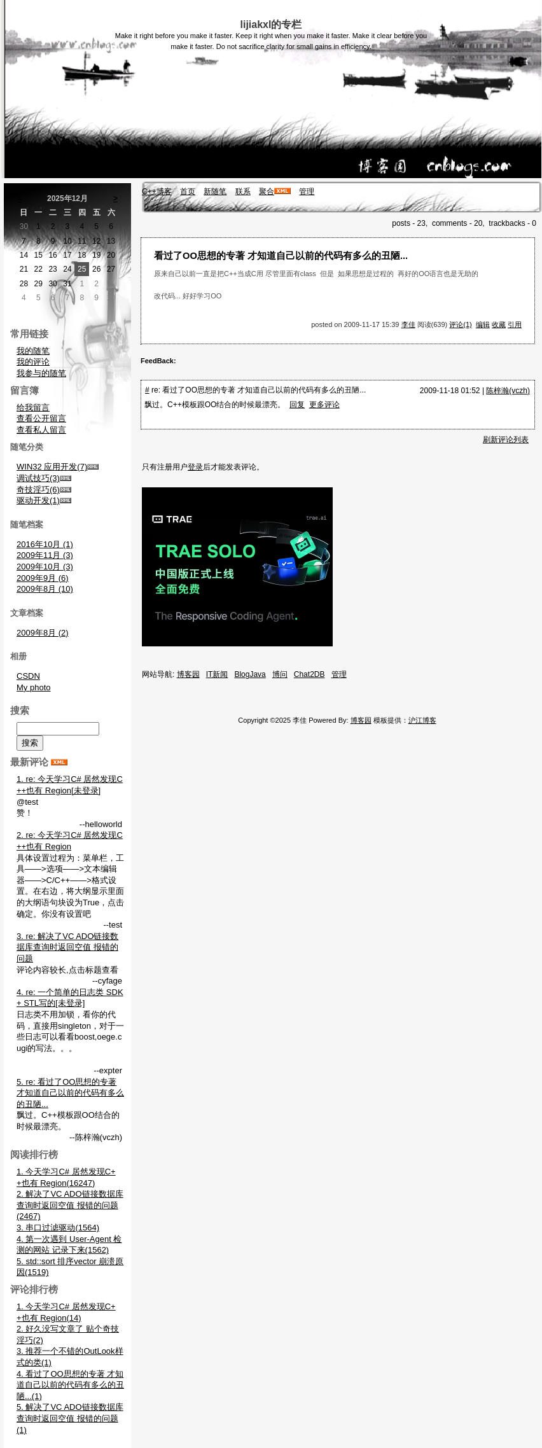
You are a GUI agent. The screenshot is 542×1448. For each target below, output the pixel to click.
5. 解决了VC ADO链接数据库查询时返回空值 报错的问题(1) (70, 1418)
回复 (297, 404)
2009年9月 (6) (43, 578)
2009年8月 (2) (43, 632)
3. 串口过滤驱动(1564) (58, 1227)
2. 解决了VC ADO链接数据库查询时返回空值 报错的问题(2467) (70, 1205)
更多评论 (324, 404)
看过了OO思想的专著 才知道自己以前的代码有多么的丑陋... (281, 256)
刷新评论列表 (506, 439)
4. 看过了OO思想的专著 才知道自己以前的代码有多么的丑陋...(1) (70, 1385)
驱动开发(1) (38, 500)
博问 (280, 674)
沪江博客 (422, 720)
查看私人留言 (41, 430)
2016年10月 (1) (45, 544)
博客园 (188, 674)
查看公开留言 (41, 418)
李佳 (408, 324)
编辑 (483, 324)
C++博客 (157, 191)
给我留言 (33, 407)
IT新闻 (217, 674)
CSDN (28, 676)
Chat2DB (309, 674)
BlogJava (249, 674)
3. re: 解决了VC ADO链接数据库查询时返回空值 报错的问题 (67, 947)
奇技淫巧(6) (38, 489)
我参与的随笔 (41, 373)
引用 (515, 324)
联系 (243, 191)
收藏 (499, 324)
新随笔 (215, 191)
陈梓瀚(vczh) (508, 390)
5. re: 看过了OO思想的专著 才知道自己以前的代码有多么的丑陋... (70, 1093)
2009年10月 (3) (45, 566)
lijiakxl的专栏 (271, 24)
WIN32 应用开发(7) (52, 466)
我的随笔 (33, 351)
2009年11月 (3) (45, 555)
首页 (187, 191)
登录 (195, 467)
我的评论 (33, 361)
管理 (306, 191)
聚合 (266, 191)
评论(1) (460, 324)
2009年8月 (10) (45, 589)
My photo (33, 687)
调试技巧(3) (38, 478)
